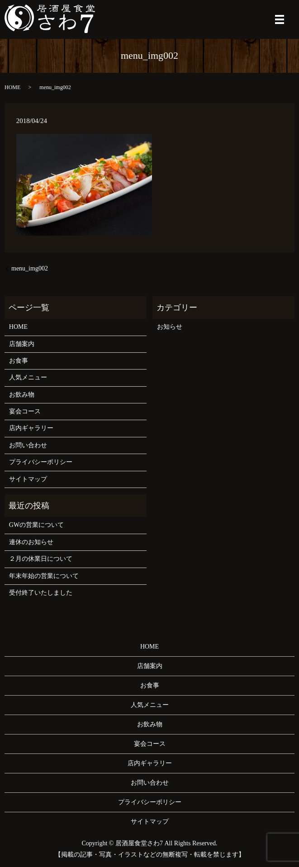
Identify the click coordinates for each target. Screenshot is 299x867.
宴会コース (25, 411)
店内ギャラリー (31, 428)
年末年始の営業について (44, 576)
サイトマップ (28, 479)
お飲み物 (21, 394)
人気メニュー (28, 377)
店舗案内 (21, 344)
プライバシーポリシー (40, 462)
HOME (12, 87)
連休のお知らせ (31, 542)
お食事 (18, 360)
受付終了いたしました (40, 592)
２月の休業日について (40, 558)
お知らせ (169, 326)
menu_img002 (29, 268)
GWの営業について (36, 524)
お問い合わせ (28, 445)
